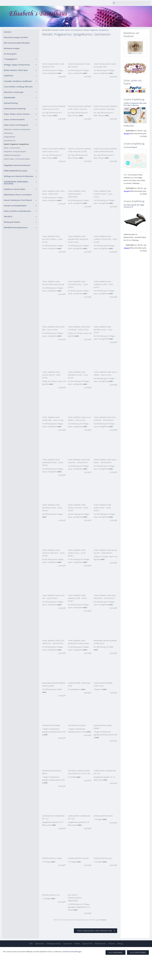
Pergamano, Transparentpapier (15, 152)
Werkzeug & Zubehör (12, 222)
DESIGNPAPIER (9, 98)
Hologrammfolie (9, 137)
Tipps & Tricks (87, 943)
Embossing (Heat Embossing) (15, 108)
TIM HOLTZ (8, 216)
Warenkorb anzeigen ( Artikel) (16, 37)
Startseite (7, 32)
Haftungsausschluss (54, 943)
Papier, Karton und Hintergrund (16, 125)
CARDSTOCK (8, 76)
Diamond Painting (11, 103)
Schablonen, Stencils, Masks (14, 189)
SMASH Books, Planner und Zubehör (18, 195)
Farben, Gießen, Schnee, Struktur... (17, 114)
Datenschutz (39, 943)
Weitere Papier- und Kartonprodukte (17, 159)
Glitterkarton (8, 133)
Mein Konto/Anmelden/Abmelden (17, 43)
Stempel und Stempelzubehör (15, 206)
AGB (31, 943)
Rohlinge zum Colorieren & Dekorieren (18, 176)
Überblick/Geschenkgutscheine (16, 227)
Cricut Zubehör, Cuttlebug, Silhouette (18, 87)
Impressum (67, 943)
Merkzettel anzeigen (12, 48)
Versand (103, 920)
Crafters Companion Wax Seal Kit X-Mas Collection (135, 104)
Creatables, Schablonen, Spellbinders (18, 81)
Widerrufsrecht (100, 943)
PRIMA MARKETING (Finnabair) (15, 171)
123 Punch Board (130, 147)
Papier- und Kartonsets (12, 148)
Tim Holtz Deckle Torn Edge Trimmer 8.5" (134, 206)
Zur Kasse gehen (10, 54)
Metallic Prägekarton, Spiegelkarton (16, 144)
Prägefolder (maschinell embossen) (17, 165)
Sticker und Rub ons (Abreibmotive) (17, 211)
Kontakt (77, 943)
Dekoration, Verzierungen (14, 92)
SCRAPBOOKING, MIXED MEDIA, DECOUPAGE (16, 183)
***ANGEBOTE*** (10, 59)
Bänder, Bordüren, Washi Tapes (16, 70)
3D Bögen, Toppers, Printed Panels (17, 65)
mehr (59, 73)
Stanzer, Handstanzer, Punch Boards (18, 200)
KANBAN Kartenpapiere (12, 155)
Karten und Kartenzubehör (14, 119)
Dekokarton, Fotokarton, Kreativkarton (17, 129)
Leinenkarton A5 (9, 140)
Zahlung (120, 943)
